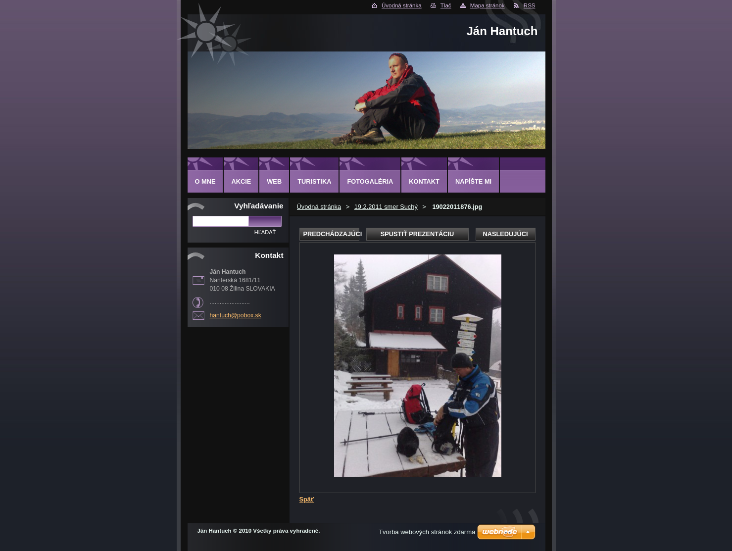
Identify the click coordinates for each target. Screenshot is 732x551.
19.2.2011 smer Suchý (386, 206)
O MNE (205, 181)
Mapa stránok (487, 5)
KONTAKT (424, 181)
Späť (306, 499)
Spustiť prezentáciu (417, 234)
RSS (530, 5)
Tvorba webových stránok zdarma (427, 532)
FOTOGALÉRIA (370, 181)
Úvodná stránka (402, 5)
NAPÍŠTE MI (473, 181)
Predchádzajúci (331, 234)
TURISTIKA (314, 181)
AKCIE (241, 181)
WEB (274, 181)
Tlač (445, 5)
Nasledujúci (505, 234)
